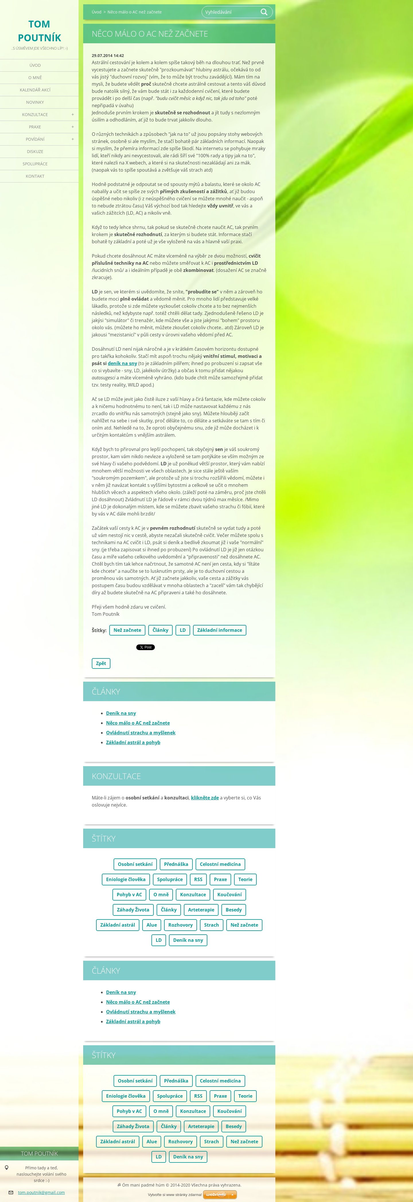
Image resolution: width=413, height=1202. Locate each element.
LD (183, 630)
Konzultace (35, 114)
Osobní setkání (135, 864)
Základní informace (219, 630)
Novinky (35, 102)
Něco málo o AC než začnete (138, 723)
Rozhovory (180, 925)
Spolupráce (35, 163)
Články (160, 630)
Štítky (98, 630)
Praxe (35, 127)
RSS (198, 879)
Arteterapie (201, 910)
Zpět (101, 663)
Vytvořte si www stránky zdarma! (175, 1195)
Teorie (245, 879)
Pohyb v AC (129, 894)
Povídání (35, 139)
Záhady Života (133, 910)
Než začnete (127, 630)
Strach (211, 925)
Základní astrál (117, 925)
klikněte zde (205, 798)
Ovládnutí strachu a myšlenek (141, 733)
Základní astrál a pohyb (133, 742)
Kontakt (35, 176)
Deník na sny (121, 713)
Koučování (229, 894)
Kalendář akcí (35, 90)
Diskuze (35, 151)
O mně (35, 77)
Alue (152, 925)
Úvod (35, 65)
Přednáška (176, 864)
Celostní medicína (220, 864)
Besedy (234, 910)
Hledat (264, 12)
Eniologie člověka (126, 879)
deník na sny (122, 363)
